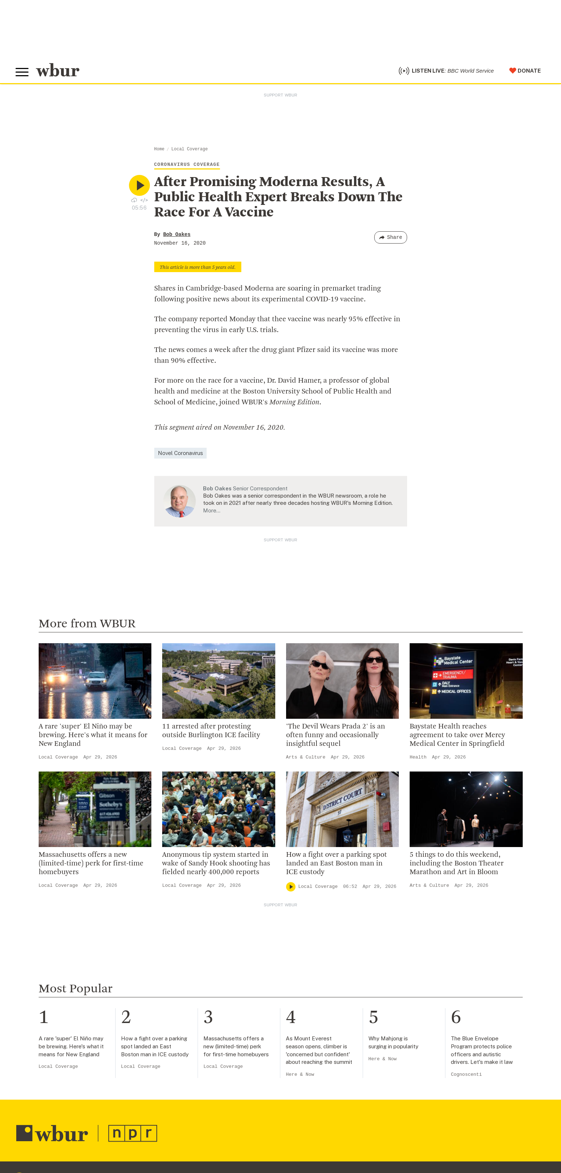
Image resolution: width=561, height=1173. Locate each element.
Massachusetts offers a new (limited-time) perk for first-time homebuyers (91, 865)
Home (159, 151)
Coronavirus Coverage (187, 166)
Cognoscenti (466, 1076)
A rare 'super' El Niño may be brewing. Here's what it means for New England (93, 737)
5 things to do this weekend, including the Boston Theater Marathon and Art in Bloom (457, 865)
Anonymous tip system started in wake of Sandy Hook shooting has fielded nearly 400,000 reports (216, 865)
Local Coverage (189, 151)
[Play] (290, 888)
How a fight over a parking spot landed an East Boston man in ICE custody (336, 865)
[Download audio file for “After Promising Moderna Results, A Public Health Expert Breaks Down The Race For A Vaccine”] (134, 202)
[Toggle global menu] (22, 73)
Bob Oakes (177, 236)
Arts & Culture (305, 759)
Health (418, 759)
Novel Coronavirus (180, 455)
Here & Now (300, 1076)
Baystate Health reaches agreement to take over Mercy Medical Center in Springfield (457, 737)
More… (211, 512)
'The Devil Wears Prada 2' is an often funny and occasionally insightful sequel (335, 737)
